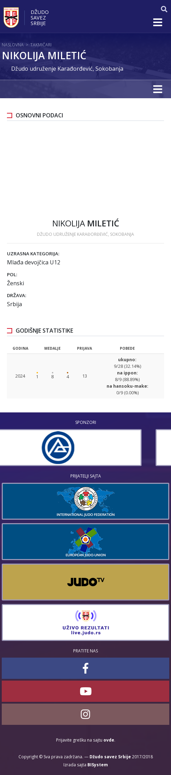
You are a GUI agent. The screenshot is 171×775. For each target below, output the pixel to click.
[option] (85, 447)
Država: (16, 295)
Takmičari (41, 45)
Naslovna (13, 45)
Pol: (12, 274)
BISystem (97, 765)
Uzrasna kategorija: (33, 253)
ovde (108, 740)
